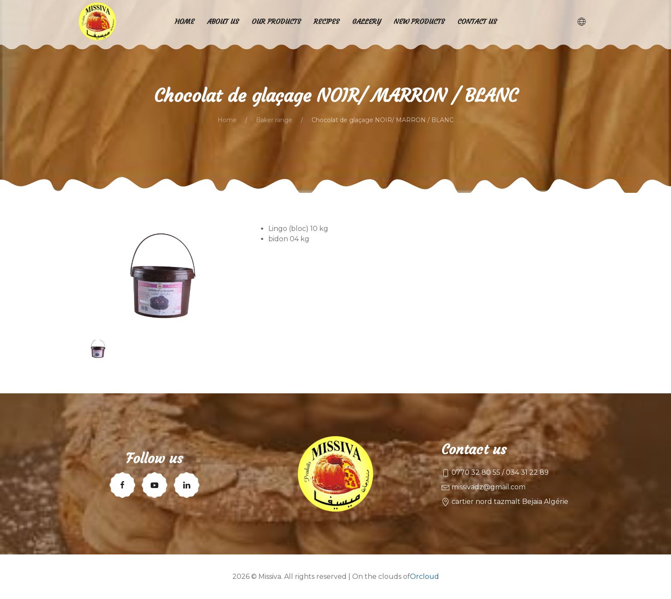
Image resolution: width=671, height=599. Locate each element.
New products (419, 21)
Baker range (274, 120)
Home (227, 120)
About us (223, 21)
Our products (276, 21)
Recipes (326, 21)
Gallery (366, 21)
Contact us (477, 21)
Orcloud (424, 576)
